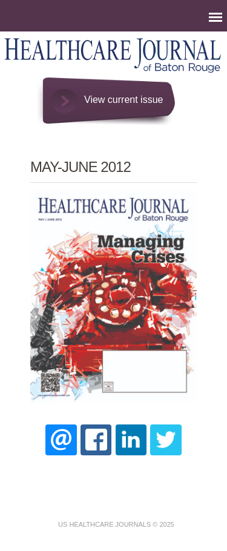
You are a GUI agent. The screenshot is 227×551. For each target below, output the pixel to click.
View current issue (123, 99)
